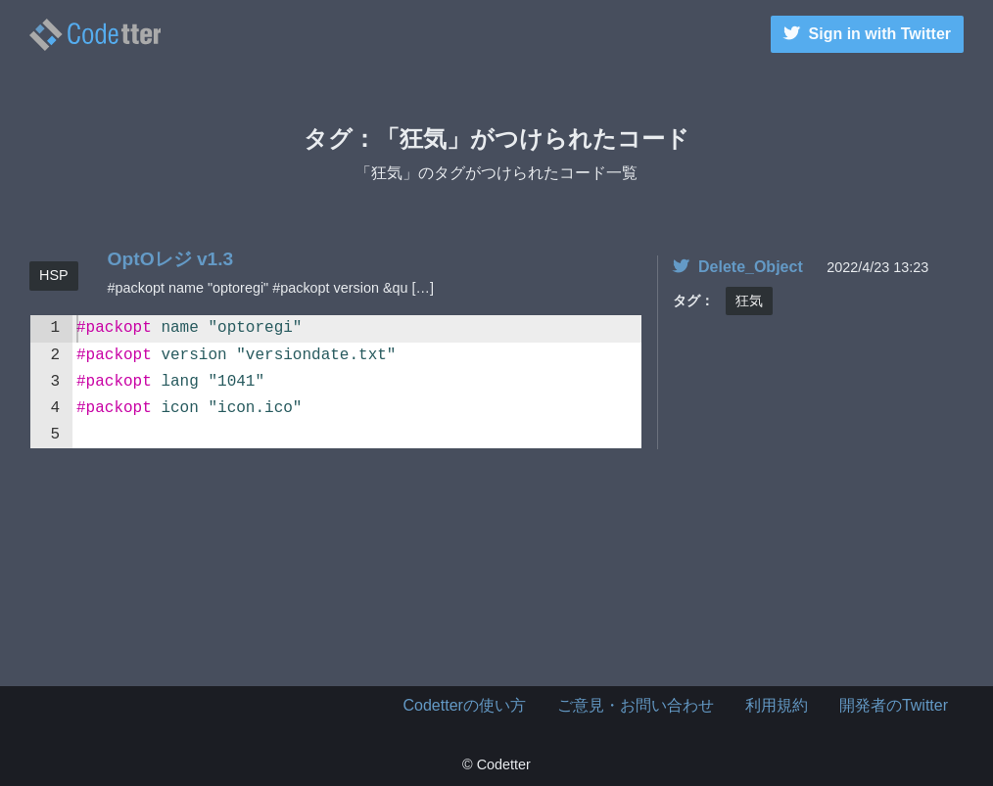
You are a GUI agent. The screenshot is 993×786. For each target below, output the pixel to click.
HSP (54, 275)
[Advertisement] (496, 588)
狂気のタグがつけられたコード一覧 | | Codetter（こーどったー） (95, 35)
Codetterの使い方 (464, 705)
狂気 (749, 300)
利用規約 (776, 705)
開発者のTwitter (893, 705)
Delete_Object (738, 266)
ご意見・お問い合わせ (635, 705)
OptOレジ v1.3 (171, 259)
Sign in (867, 33)
